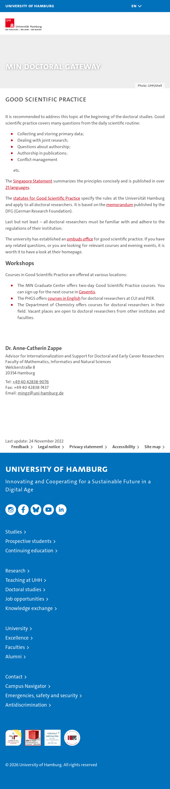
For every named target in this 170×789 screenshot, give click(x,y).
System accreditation (72, 735)
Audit (30, 732)
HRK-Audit (50, 735)
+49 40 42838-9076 (31, 382)
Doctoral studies (23, 589)
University (16, 628)
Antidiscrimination (26, 705)
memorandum (119, 204)
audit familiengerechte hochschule (13, 738)
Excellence (17, 637)
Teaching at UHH (23, 580)
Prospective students (28, 541)
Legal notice (49, 447)
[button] (135, 6)
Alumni (13, 656)
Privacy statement (86, 447)
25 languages (17, 187)
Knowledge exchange (29, 608)
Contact (14, 676)
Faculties (15, 647)
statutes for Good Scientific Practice (46, 198)
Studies (13, 531)
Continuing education (29, 550)
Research (15, 570)
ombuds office (80, 239)
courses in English (64, 298)
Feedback (20, 447)
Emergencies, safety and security (41, 695)
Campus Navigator (25, 686)
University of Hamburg (29, 6)
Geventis (87, 292)
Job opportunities (24, 599)
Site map (153, 447)
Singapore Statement (33, 181)
